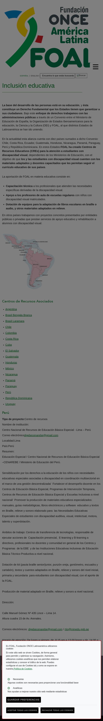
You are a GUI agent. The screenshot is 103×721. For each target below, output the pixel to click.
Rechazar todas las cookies (57, 710)
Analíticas (17, 688)
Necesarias (18, 679)
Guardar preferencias (24, 700)
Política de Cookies (22, 669)
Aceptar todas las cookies (22, 710)
